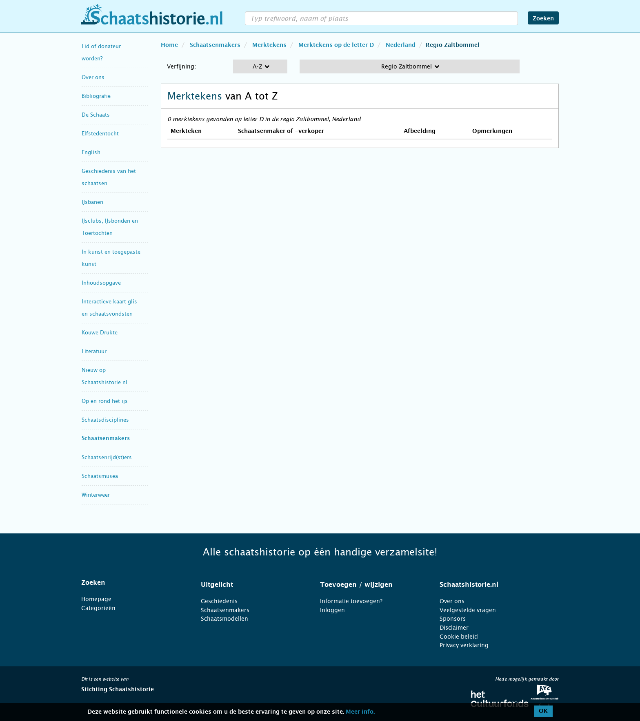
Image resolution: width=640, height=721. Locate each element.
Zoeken (543, 19)
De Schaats (96, 115)
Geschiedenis (219, 601)
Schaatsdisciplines (105, 420)
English (91, 152)
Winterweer (96, 495)
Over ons (93, 77)
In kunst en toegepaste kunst (111, 258)
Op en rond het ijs (105, 401)
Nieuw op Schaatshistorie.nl (104, 376)
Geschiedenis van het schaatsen (109, 177)
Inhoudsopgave (101, 283)
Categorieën (98, 608)
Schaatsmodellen (224, 618)
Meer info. (360, 712)
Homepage (96, 599)
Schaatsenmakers (106, 438)
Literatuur (94, 351)
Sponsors (453, 618)
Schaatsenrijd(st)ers (107, 457)
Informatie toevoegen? (351, 601)
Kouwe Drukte (100, 333)
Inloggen (332, 610)
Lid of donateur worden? (101, 52)
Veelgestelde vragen (468, 610)
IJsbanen (92, 202)
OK (543, 711)
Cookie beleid (459, 636)
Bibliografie (96, 96)
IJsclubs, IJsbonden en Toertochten (110, 227)
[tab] (130, 582)
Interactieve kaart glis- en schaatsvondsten (110, 308)
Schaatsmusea (100, 476)
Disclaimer (454, 627)
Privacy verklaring (464, 645)
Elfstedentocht (100, 133)
